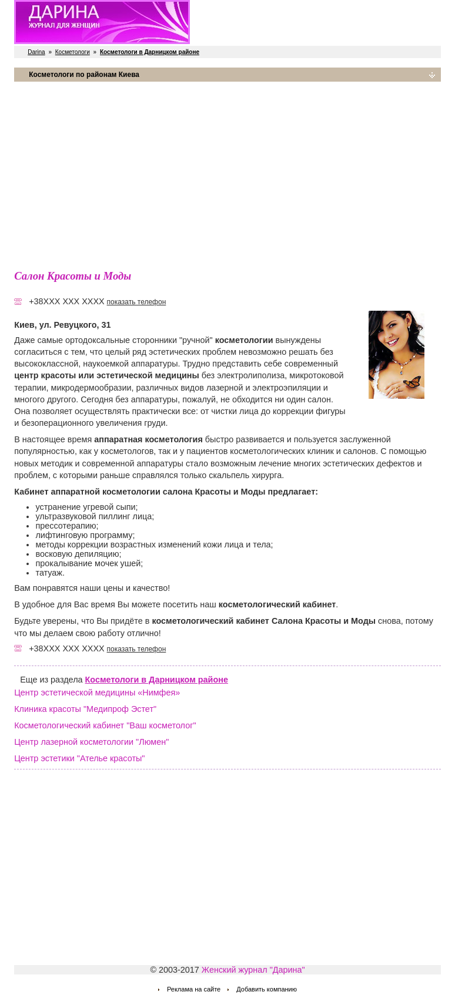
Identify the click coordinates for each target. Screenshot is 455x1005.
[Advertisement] (227, 173)
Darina (36, 52)
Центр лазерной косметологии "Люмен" (91, 742)
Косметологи (72, 52)
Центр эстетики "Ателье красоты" (79, 758)
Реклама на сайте (193, 989)
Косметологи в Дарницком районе (156, 679)
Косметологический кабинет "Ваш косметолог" (105, 725)
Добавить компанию (266, 989)
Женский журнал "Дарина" (253, 969)
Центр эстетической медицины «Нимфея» (97, 692)
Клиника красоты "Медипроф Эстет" (85, 709)
